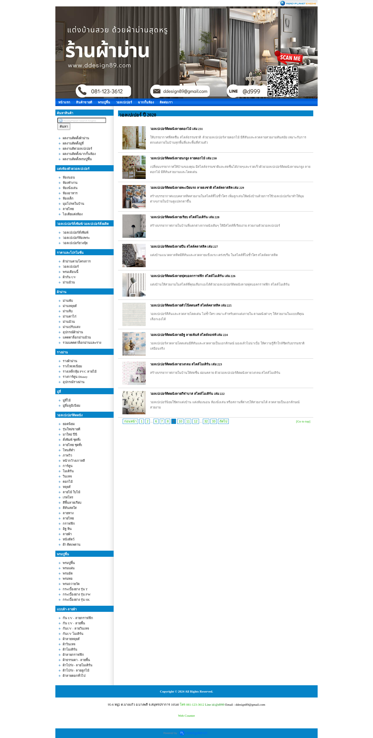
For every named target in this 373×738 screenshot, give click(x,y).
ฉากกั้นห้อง (146, 102)
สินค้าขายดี (84, 102)
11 (188, 421)
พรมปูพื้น (104, 102)
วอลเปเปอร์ (124, 102)
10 (180, 421)
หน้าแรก (64, 102)
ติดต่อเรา (166, 102)
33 (213, 421)
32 (206, 421)
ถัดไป (223, 421)
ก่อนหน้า (130, 421)
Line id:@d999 (215, 704)
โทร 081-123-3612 (192, 704)
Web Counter (186, 715)
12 (195, 421)
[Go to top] (303, 421)
